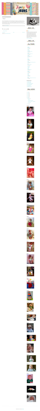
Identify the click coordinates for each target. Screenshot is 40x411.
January (29, 98)
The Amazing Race (30, 69)
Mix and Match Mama (29, 84)
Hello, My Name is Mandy (30, 83)
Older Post (23, 32)
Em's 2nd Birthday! (30, 64)
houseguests (29, 75)
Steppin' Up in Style (29, 86)
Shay (28, 77)
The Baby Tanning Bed (30, 100)
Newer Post (3, 32)
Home (13, 32)
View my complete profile (29, 38)
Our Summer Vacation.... (30, 51)
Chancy (28, 49)
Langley (28, 67)
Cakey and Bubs (29, 82)
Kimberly (29, 66)
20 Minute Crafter (29, 81)
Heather (28, 55)
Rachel (28, 73)
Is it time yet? (29, 102)
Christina (29, 50)
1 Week (29, 99)
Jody (28, 61)
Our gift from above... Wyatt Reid (31, 101)
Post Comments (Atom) (7, 33)
